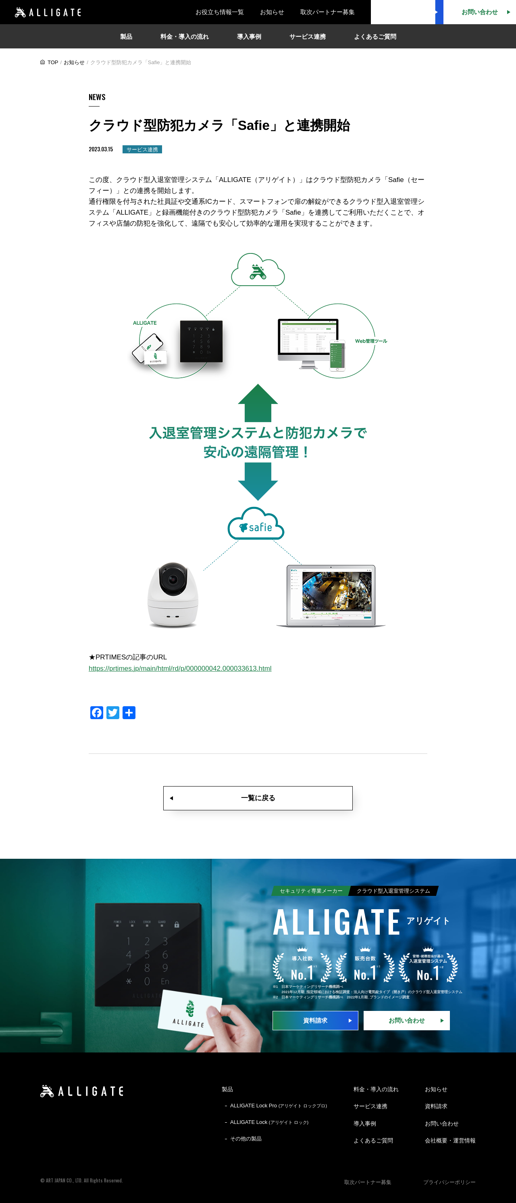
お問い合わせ (407, 1020)
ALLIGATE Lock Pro (278, 1106)
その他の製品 (246, 1139)
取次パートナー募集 (327, 11)
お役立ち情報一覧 (220, 11)
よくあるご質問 (373, 1140)
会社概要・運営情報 (450, 1140)
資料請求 (315, 1020)
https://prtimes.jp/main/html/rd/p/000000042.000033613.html (180, 668)
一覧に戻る (258, 798)
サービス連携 (370, 1106)
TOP (53, 62)
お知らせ (272, 11)
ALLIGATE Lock (269, 1122)
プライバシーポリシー (449, 1182)
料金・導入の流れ (376, 1089)
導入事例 (365, 1123)
